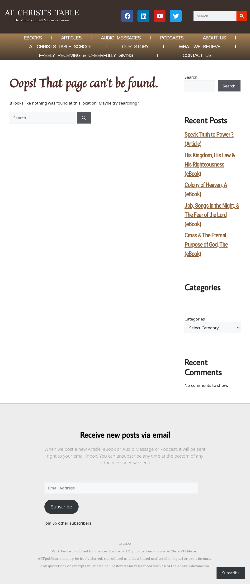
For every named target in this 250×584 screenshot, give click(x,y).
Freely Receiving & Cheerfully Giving (86, 55)
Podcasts (171, 37)
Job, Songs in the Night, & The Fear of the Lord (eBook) (211, 215)
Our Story (135, 46)
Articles (71, 37)
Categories (194, 319)
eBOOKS (33, 37)
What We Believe (199, 46)
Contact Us (197, 55)
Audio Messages (121, 37)
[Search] (241, 16)
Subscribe (61, 507)
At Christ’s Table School (60, 46)
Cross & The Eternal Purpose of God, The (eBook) (206, 244)
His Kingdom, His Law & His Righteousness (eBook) (209, 164)
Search (190, 77)
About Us (214, 37)
